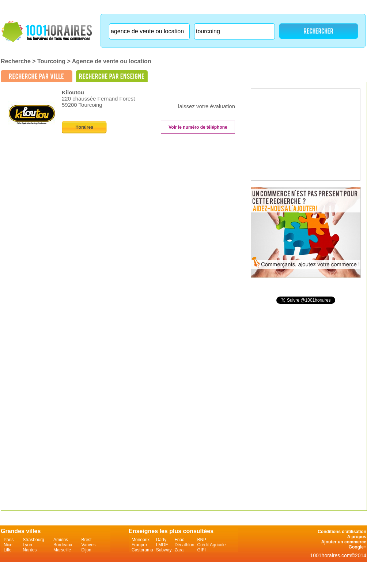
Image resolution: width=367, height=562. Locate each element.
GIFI (201, 549)
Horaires (84, 127)
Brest (86, 539)
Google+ (357, 547)
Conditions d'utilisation (342, 531)
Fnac (179, 539)
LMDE (162, 544)
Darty (161, 539)
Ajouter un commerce (343, 541)
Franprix (140, 544)
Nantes (30, 549)
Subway (164, 549)
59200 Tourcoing (82, 105)
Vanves (88, 544)
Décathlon (184, 544)
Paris (9, 539)
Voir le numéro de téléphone (198, 127)
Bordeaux (62, 544)
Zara (179, 549)
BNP (201, 539)
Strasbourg (33, 539)
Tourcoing (51, 61)
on (202, 99)
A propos (356, 536)
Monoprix (141, 539)
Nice (8, 544)
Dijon (86, 549)
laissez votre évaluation (206, 106)
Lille (7, 549)
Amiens (60, 539)
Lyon (27, 544)
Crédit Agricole (211, 544)
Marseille (62, 549)
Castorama (142, 549)
